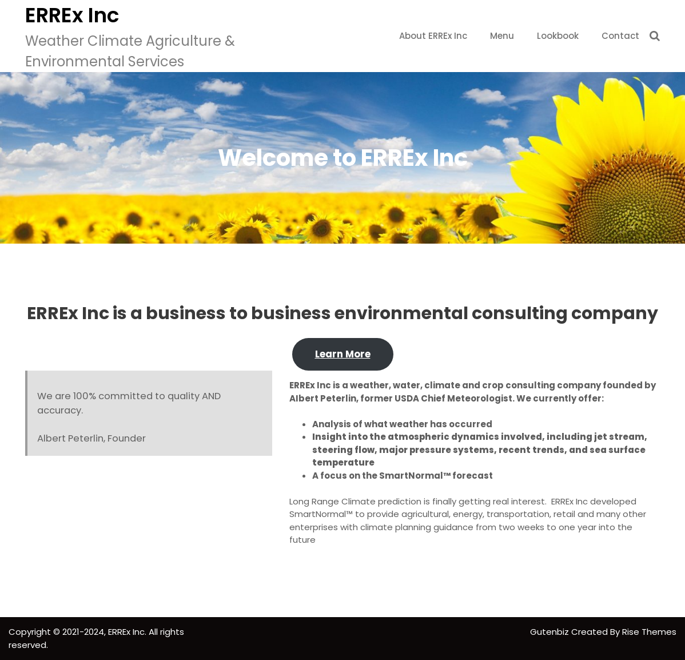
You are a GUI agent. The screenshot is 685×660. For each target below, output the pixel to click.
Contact (620, 36)
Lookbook (558, 36)
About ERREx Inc (433, 36)
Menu (502, 36)
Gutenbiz (550, 632)
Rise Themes (649, 632)
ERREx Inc (72, 15)
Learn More (343, 354)
